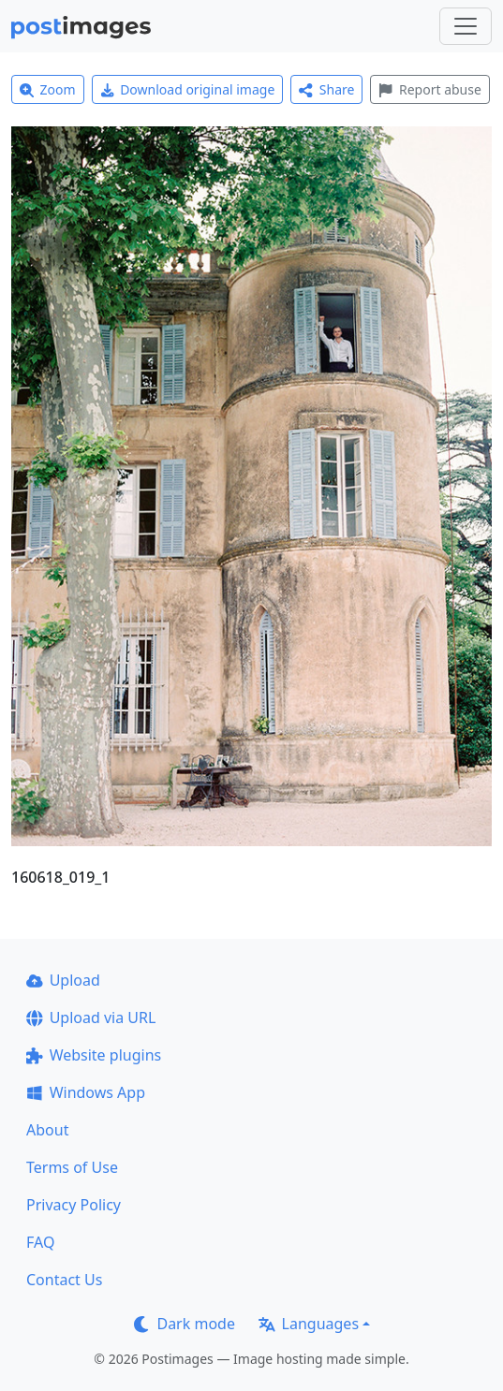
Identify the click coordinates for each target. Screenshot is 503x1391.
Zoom (48, 89)
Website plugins (93, 1055)
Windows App (85, 1092)
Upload (63, 980)
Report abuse (429, 89)
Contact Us (64, 1279)
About (47, 1130)
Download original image (187, 89)
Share (326, 89)
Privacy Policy (73, 1204)
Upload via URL (90, 1017)
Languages (309, 1323)
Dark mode (184, 1323)
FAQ (40, 1242)
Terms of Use (72, 1167)
